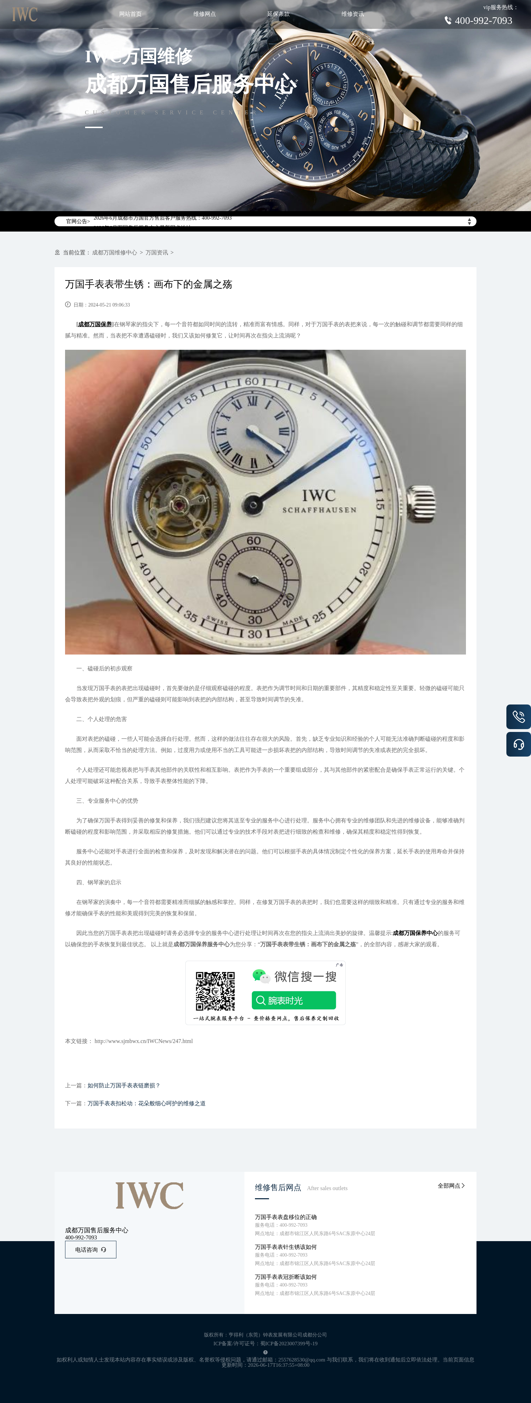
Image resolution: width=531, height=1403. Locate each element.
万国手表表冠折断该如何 (286, 1277)
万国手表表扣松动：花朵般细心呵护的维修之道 (147, 1103)
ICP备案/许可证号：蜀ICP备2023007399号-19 (265, 1343)
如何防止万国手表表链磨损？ (124, 1085)
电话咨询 (90, 1250)
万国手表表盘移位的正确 (286, 1217)
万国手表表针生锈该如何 (286, 1247)
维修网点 (204, 14)
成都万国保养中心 (415, 933)
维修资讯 (352, 14)
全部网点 (452, 1186)
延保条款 (278, 14)
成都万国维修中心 (114, 252)
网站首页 (130, 14)
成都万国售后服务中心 (96, 1230)
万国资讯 (157, 252)
